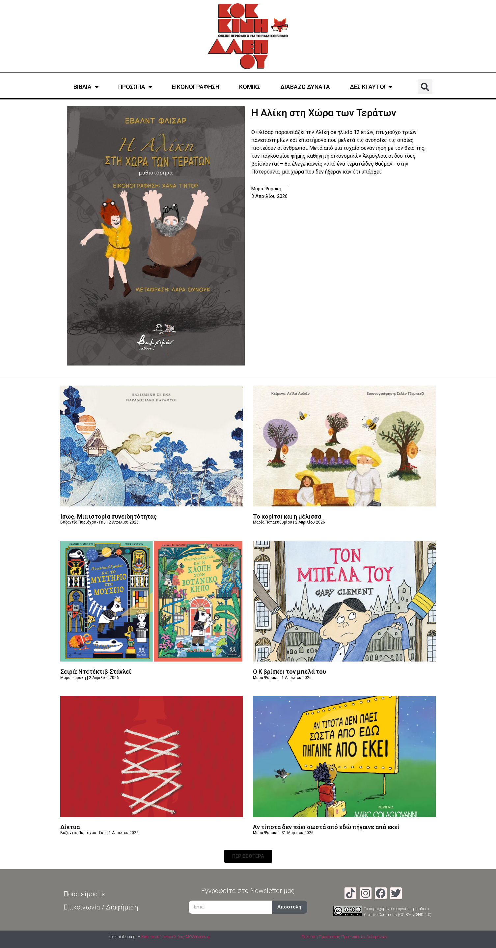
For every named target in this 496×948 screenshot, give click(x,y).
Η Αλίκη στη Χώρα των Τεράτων (323, 113)
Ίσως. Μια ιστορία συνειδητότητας (108, 516)
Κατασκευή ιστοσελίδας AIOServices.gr (176, 936)
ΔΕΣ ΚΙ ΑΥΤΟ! (371, 87)
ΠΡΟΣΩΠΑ (135, 87)
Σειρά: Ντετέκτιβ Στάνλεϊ (95, 671)
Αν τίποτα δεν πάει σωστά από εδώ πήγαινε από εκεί (326, 827)
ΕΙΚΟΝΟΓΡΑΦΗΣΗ (195, 86)
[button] (425, 86)
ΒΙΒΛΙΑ (85, 87)
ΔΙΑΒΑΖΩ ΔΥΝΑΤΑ (305, 86)
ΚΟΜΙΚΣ (250, 86)
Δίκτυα (70, 827)
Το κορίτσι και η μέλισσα (287, 516)
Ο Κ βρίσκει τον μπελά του (289, 671)
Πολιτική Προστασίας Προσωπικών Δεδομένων (344, 936)
